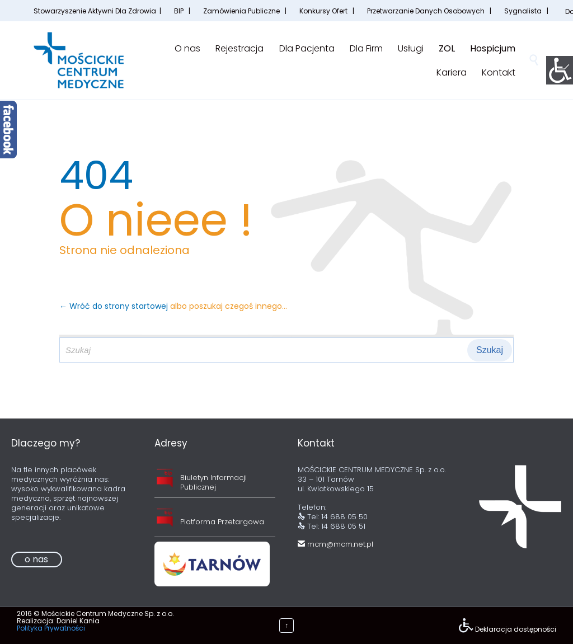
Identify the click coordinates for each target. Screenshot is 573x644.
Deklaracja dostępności (515, 629)
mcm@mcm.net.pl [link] (335, 544)
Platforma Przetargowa (222, 521)
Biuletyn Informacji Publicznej (213, 482)
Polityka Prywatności (51, 628)
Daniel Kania (78, 621)
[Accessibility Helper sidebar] (559, 69)
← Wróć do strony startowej (114, 306)
